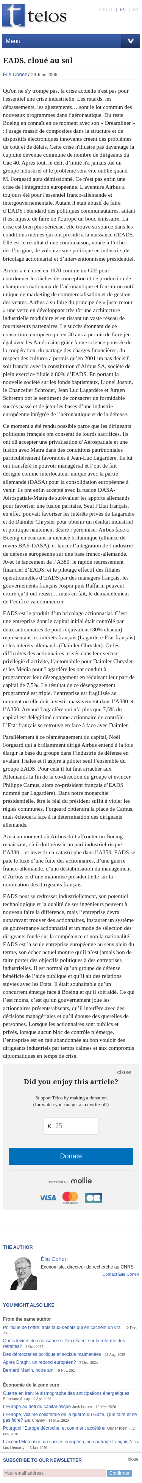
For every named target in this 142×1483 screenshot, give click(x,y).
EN (123, 9)
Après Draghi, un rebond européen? (39, 1362)
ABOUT (106, 9)
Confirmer (119, 1473)
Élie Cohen (15, 74)
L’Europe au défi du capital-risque (37, 1406)
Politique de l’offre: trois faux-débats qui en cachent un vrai (62, 1327)
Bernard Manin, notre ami (29, 1370)
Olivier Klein (117, 1428)
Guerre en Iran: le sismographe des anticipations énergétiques (66, 1393)
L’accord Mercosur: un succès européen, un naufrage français (65, 1441)
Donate (71, 1156)
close (124, 1072)
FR (135, 9)
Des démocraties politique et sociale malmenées (52, 1354)
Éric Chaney (34, 1420)
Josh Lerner (82, 1407)
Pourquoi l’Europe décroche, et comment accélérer (54, 1428)
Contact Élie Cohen (120, 1274)
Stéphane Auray (16, 1399)
